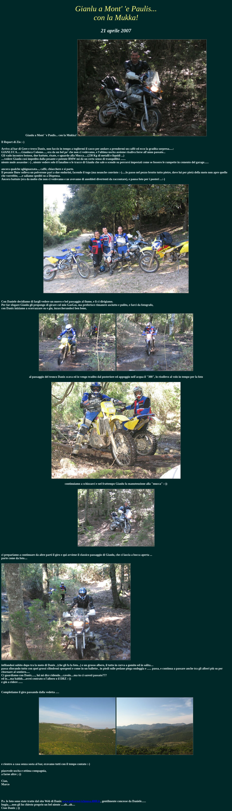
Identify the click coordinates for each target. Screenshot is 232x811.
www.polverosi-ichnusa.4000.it (81, 801)
